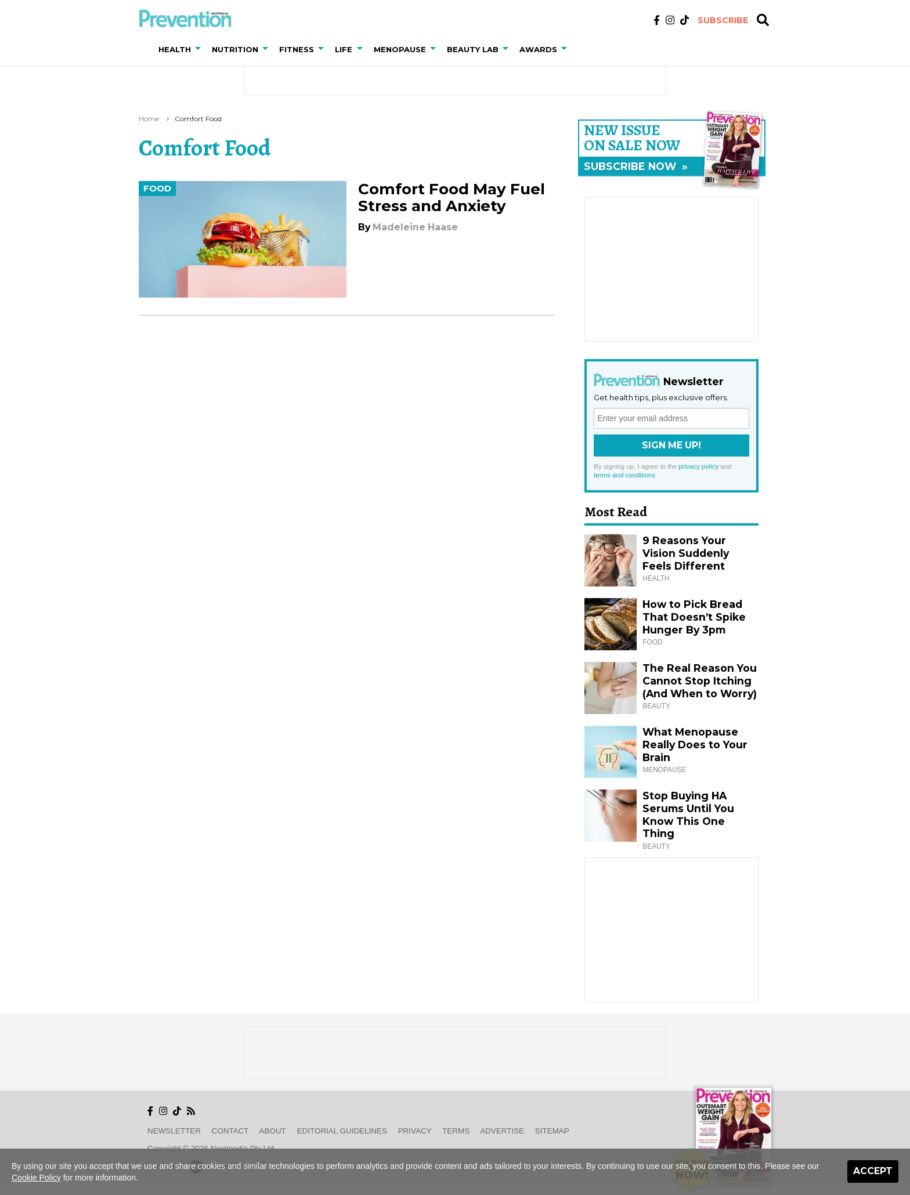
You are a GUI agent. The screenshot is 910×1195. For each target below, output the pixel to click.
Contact (230, 1131)
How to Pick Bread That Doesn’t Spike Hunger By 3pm (694, 617)
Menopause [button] (400, 49)
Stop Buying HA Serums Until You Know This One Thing (688, 815)
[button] (200, 49)
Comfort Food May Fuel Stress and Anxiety (451, 197)
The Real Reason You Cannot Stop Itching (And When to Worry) (699, 681)
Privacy (415, 1131)
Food (157, 188)
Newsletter (174, 1131)
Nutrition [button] (235, 49)
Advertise (502, 1131)
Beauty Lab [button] (473, 49)
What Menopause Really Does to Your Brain (695, 744)
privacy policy (698, 466)
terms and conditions (624, 475)
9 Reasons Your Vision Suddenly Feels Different (685, 553)
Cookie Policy (36, 1177)
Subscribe (723, 20)
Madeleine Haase (415, 227)
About (272, 1131)
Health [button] (174, 49)
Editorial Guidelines (342, 1131)
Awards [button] (538, 49)
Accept (873, 1170)
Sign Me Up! (671, 445)
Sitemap (552, 1131)
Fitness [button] (296, 49)
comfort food (198, 118)
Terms (456, 1131)
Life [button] (343, 49)
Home (149, 118)
